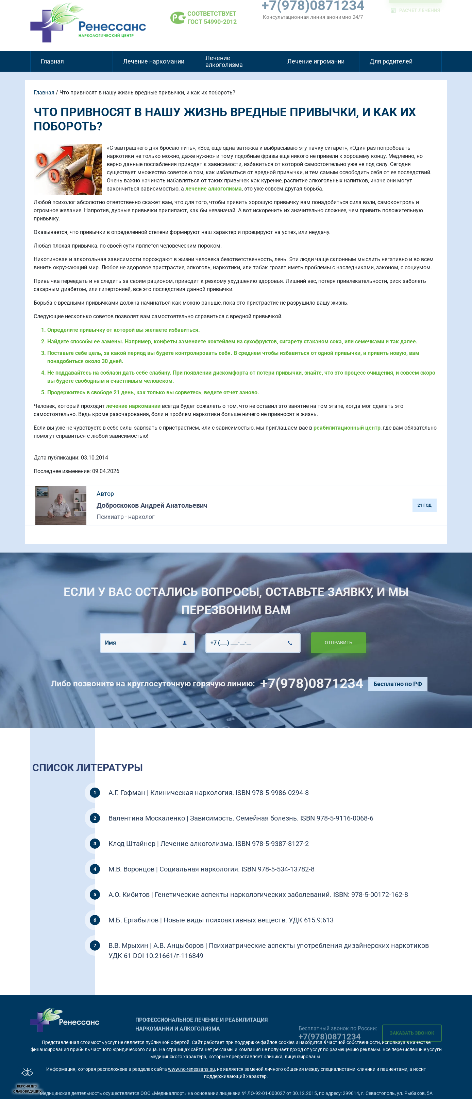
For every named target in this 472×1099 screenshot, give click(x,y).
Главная (52, 61)
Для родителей (391, 61)
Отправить (321, 642)
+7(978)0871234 (328, 683)
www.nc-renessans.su (191, 1069)
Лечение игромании (315, 61)
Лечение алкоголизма (224, 61)
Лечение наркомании (153, 61)
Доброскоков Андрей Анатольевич (152, 505)
